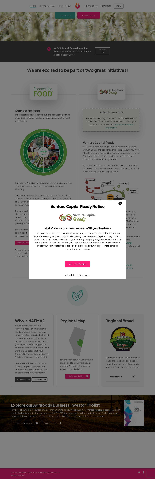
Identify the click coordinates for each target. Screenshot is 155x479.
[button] (77, 264)
